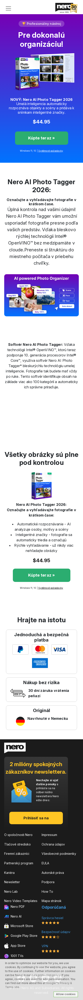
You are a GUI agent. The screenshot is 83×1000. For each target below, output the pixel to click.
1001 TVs (13, 956)
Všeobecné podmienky (59, 853)
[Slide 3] (45, 321)
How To (47, 891)
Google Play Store (20, 936)
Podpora (48, 882)
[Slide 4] (53, 321)
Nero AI (12, 916)
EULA (45, 863)
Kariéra (9, 873)
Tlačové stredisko (17, 844)
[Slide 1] (29, 321)
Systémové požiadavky (50, 150)
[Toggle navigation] (8, 8)
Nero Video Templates (20, 901)
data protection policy (45, 975)
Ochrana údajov (53, 844)
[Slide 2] (37, 321)
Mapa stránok (52, 901)
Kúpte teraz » (41, 138)
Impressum (49, 835)
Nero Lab (11, 891)
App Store (14, 946)
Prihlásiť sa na (36, 818)
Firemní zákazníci (16, 853)
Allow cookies (65, 994)
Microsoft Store (18, 926)
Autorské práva (53, 873)
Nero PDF (14, 907)
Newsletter (12, 882)
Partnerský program (18, 863)
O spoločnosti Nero (18, 835)
